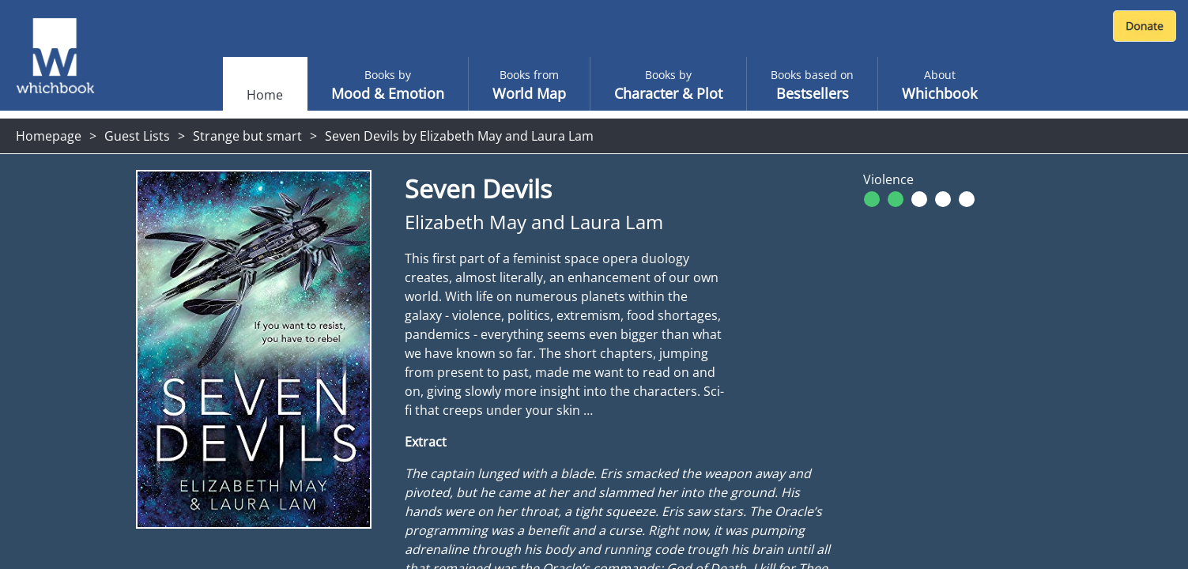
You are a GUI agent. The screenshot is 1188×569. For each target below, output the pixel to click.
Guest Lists (137, 136)
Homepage (48, 136)
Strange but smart (247, 136)
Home (265, 95)
